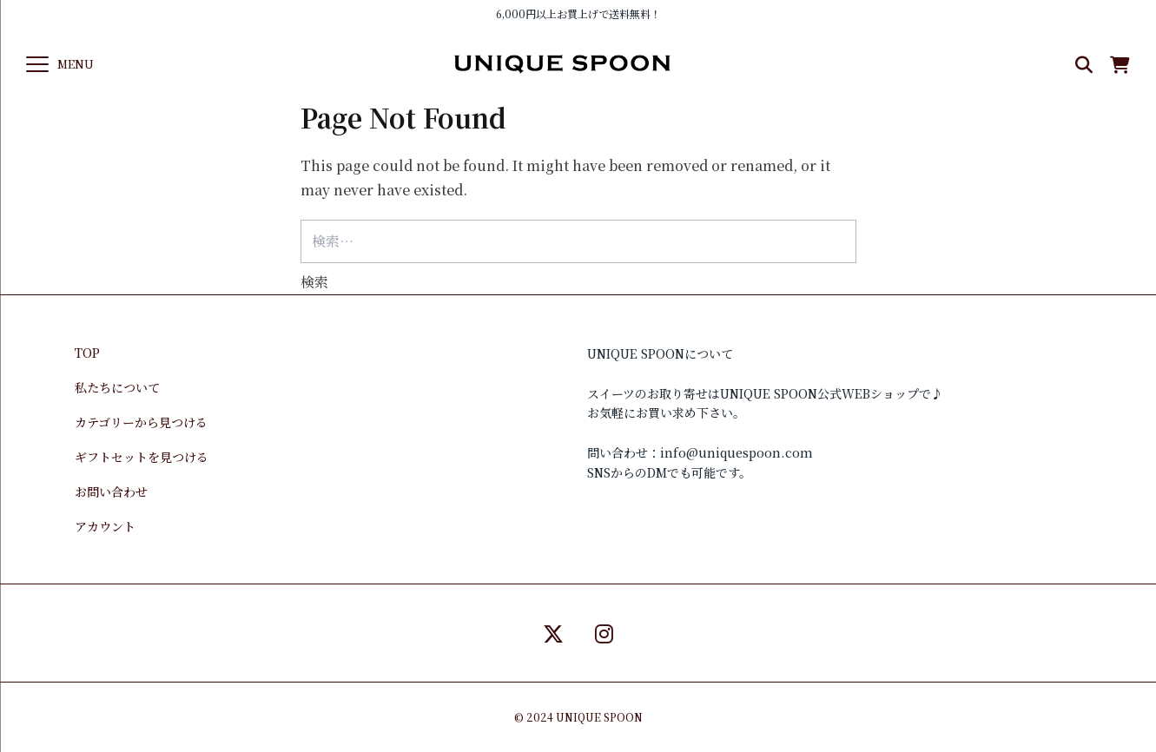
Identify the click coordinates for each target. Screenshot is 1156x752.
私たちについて (117, 387)
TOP (87, 352)
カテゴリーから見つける (141, 422)
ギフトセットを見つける (141, 456)
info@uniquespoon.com (736, 452)
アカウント (105, 526)
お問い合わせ (111, 491)
